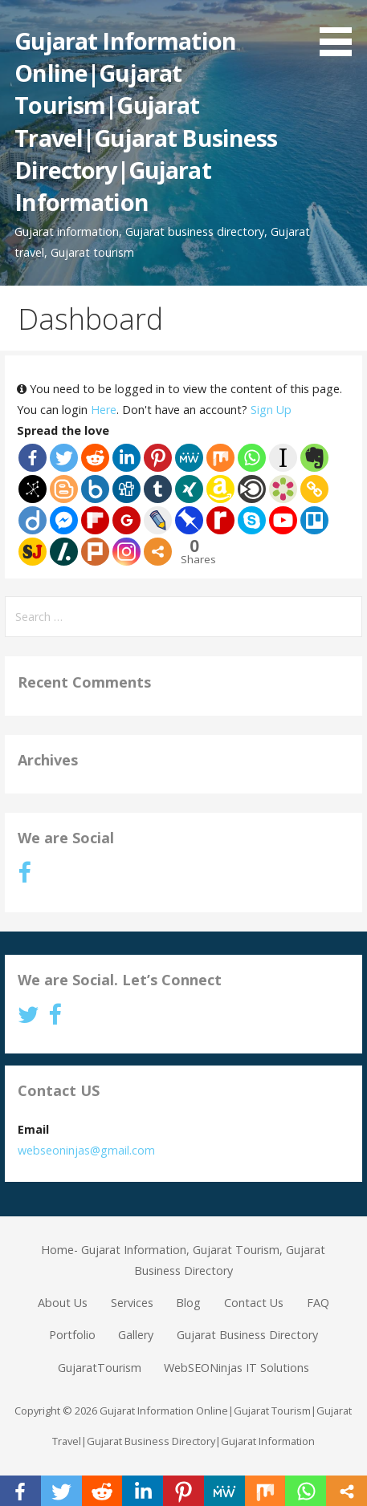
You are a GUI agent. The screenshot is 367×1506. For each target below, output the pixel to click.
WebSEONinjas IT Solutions (236, 1367)
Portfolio (72, 1334)
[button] (341, 30)
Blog (188, 1302)
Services (132, 1302)
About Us (63, 1302)
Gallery (135, 1334)
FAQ (318, 1302)
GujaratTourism (99, 1367)
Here (103, 409)
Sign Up (271, 409)
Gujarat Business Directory (247, 1334)
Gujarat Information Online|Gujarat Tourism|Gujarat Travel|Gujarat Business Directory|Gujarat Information (145, 121)
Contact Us (253, 1302)
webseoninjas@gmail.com (86, 1150)
